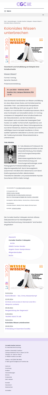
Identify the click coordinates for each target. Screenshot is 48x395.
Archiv (12, 243)
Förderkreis (8, 377)
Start (5, 21)
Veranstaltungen (12, 21)
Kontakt (7, 383)
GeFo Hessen (9, 379)
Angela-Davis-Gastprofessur (19, 249)
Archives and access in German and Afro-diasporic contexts (20, 303)
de (43, 15)
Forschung (8, 368)
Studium (7, 370)
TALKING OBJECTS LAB (13, 317)
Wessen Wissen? (37, 21)
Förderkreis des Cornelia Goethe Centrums (19, 195)
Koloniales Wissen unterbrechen (17, 323)
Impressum (8, 385)
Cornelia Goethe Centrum (23, 188)
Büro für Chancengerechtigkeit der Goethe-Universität (22, 197)
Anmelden (8, 390)
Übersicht (12, 237)
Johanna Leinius (16, 208)
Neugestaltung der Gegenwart (16, 310)
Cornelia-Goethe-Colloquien (24, 21)
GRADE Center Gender (13, 193)
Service (7, 375)
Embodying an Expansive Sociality (17, 329)
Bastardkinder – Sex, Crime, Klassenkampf (21, 296)
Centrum (7, 366)
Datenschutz (9, 387)
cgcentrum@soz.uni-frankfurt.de (18, 361)
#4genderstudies (15, 252)
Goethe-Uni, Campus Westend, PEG (20, 92)
